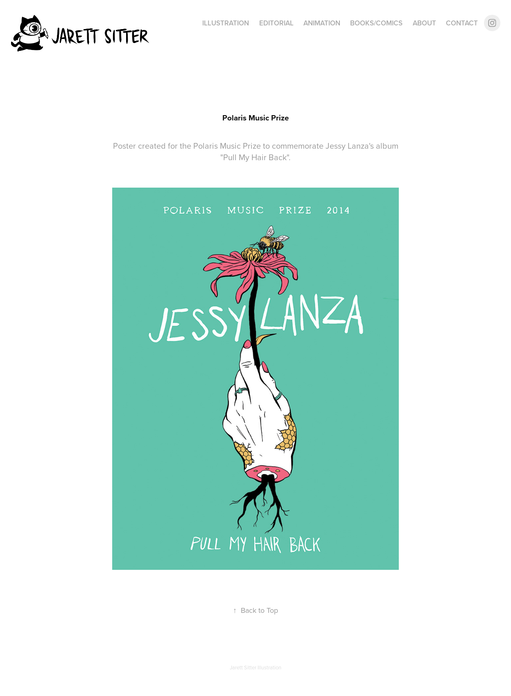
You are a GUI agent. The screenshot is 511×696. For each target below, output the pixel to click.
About (424, 23)
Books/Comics (376, 23)
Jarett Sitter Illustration (255, 667)
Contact (462, 23)
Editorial (276, 23)
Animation (321, 23)
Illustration (225, 23)
